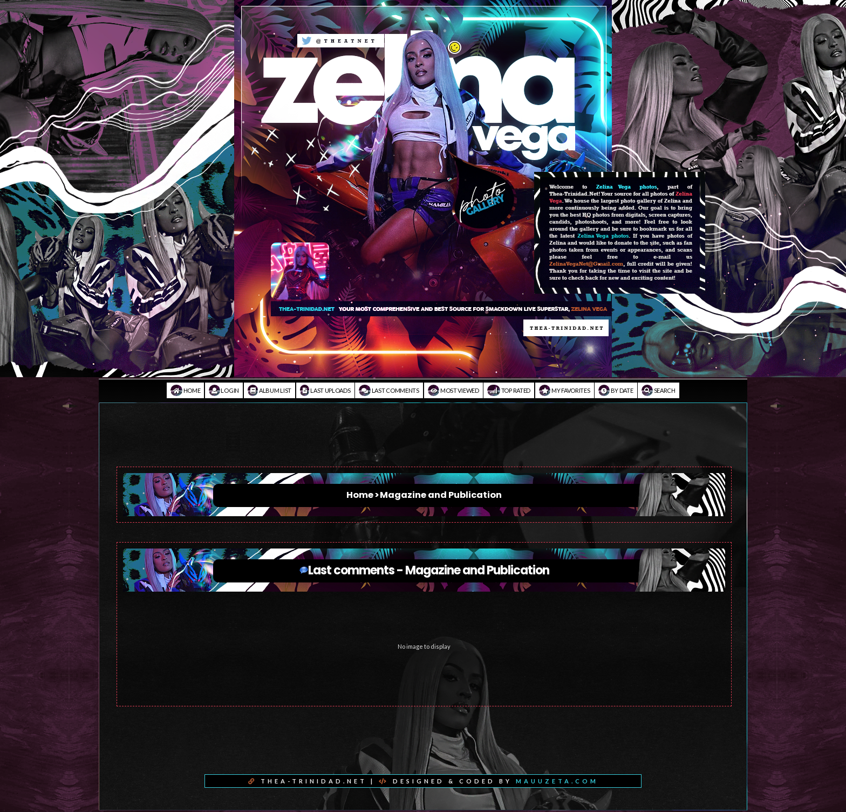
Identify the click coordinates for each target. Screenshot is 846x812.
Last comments (389, 390)
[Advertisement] (423, 442)
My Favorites (564, 390)
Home (185, 390)
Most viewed (453, 390)
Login (224, 390)
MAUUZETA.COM (557, 781)
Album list (269, 390)
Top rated (508, 390)
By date (615, 390)
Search (659, 390)
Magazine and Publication (441, 495)
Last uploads (325, 390)
